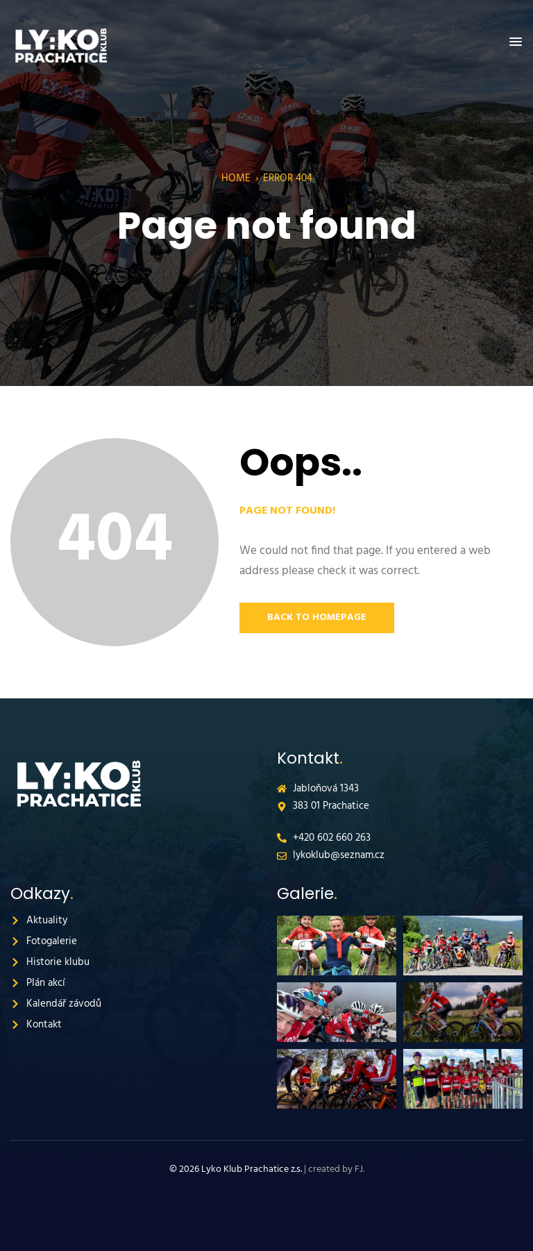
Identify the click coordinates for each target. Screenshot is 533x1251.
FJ (359, 1169)
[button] (515, 42)
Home (236, 178)
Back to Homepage (316, 618)
